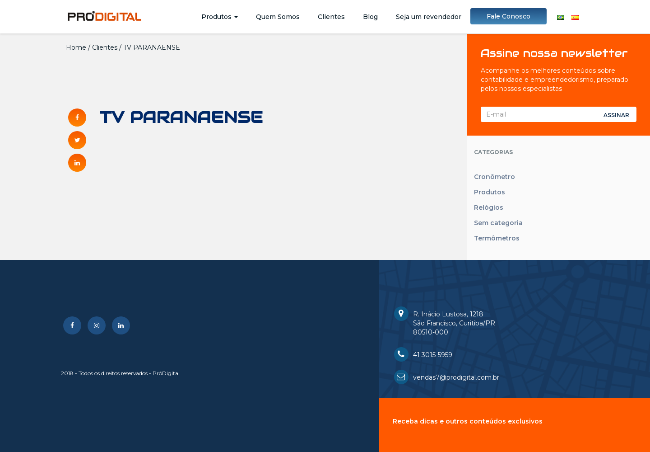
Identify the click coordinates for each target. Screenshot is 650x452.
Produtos (219, 17)
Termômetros (497, 238)
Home (76, 47)
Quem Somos (278, 17)
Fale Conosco (508, 16)
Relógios (488, 207)
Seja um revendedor (428, 17)
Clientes (331, 17)
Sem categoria (498, 223)
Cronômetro (494, 177)
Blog (370, 17)
